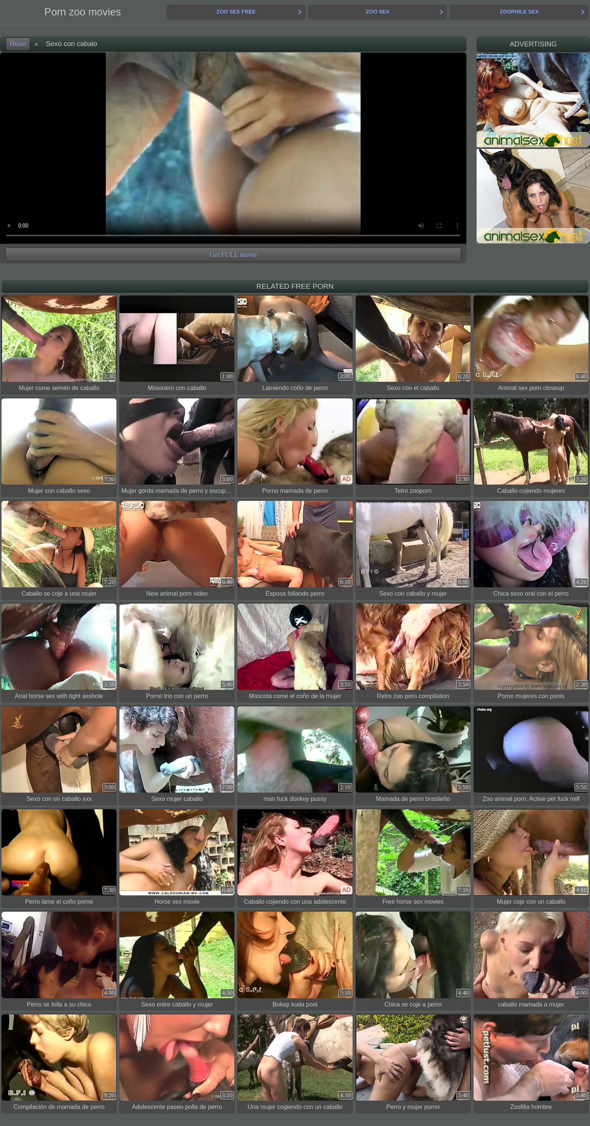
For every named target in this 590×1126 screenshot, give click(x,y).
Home (17, 44)
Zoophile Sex (519, 12)
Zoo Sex (377, 12)
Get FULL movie (233, 255)
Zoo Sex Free (236, 12)
